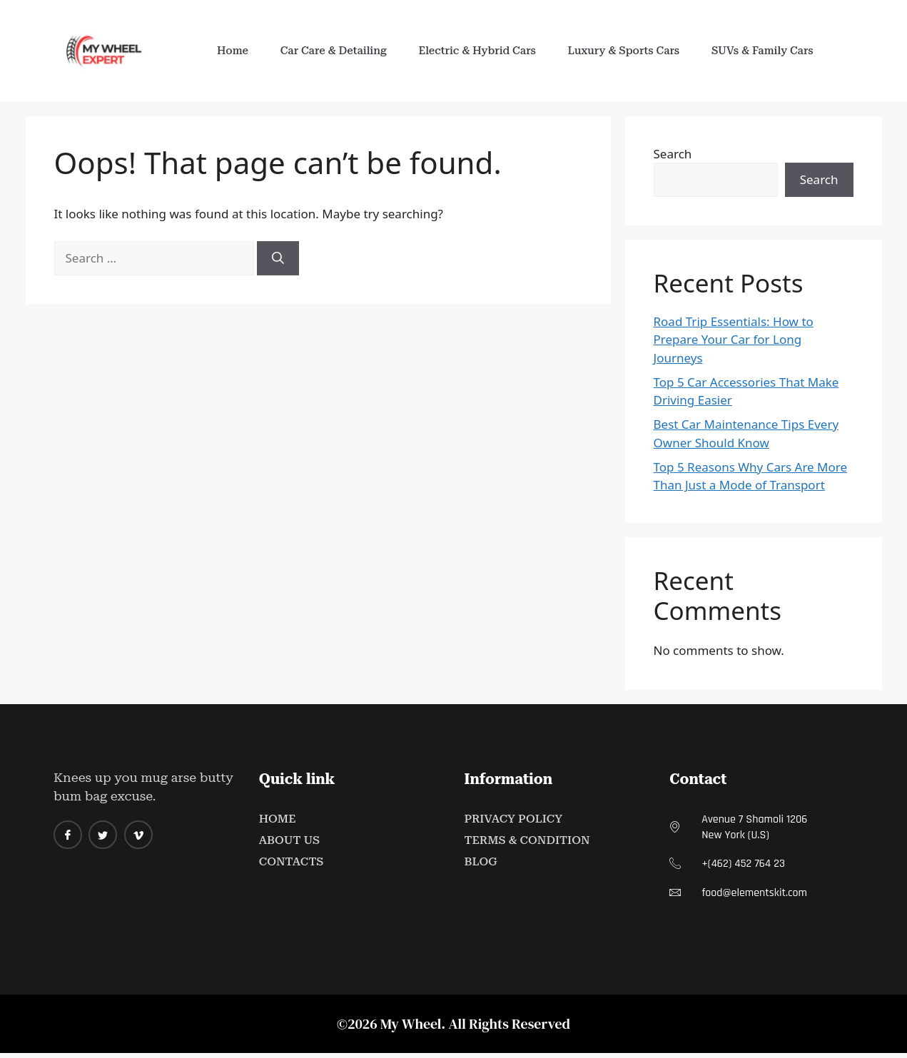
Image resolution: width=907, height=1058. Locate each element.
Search (673, 154)
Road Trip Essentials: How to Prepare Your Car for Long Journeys (734, 339)
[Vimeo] (138, 834)
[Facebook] (68, 834)
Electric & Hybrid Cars (476, 50)
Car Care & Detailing (329, 50)
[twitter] (102, 834)
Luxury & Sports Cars (628, 50)
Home (224, 50)
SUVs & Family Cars (770, 50)
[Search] (278, 258)
